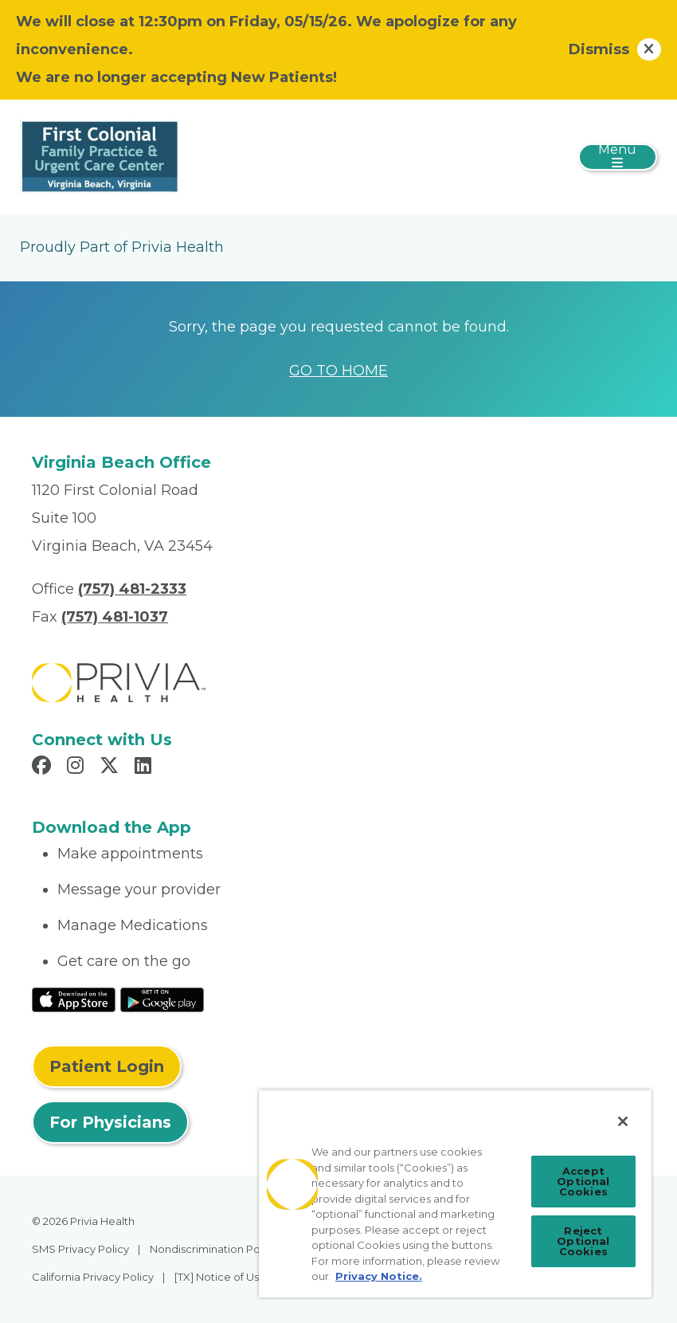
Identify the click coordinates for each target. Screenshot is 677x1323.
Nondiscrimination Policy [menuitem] (213, 1249)
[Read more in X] (111, 767)
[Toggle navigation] (617, 157)
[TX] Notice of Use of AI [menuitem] (232, 1276)
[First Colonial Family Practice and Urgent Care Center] (99, 155)
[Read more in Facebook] (44, 767)
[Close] (622, 1121)
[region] (455, 1193)
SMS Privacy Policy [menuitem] (80, 1249)
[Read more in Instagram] (77, 767)
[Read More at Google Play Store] (162, 998)
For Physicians (110, 1122)
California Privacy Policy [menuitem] (93, 1276)
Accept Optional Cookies (583, 1181)
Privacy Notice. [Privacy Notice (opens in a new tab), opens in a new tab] (378, 1276)
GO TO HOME (338, 370)
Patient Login (106, 1066)
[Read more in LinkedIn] (145, 767)
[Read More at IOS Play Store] (73, 998)
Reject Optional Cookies (583, 1241)
